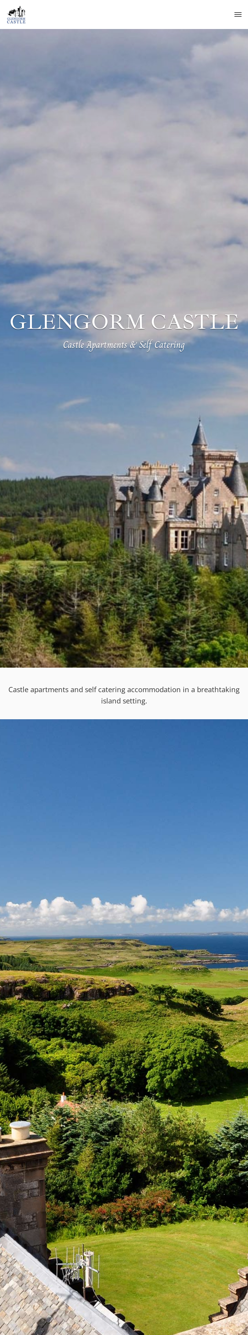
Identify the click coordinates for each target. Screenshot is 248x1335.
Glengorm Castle (16, 14)
